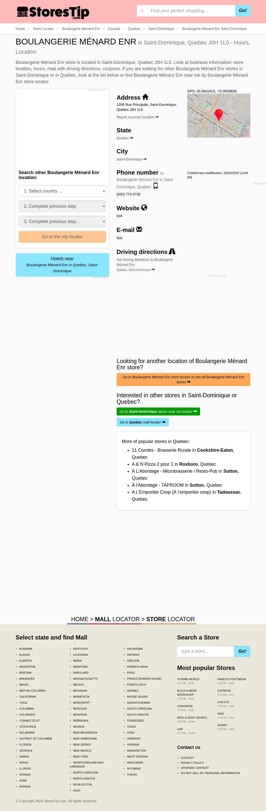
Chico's (226, 704)
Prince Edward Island (142, 678)
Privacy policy (190, 762)
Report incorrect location (138, 117)
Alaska (23, 654)
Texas (129, 726)
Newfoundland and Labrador (86, 764)
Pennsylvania (135, 666)
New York (78, 756)
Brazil (22, 684)
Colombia (25, 708)
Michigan (78, 690)
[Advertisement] (64, 128)
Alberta (24, 660)
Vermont (132, 738)
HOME (79, 619)
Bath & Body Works (192, 719)
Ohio (74, 790)
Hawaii (22, 756)
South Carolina (137, 708)
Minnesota (79, 696)
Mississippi (79, 702)
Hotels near (62, 264)
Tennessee (133, 720)
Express (226, 692)
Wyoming (132, 768)
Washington (134, 750)
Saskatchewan (136, 702)
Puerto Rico (134, 684)
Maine (75, 660)
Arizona (24, 672)
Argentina (25, 666)
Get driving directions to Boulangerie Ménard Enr (145, 265)
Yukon (130, 774)
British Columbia (31, 690)
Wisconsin (133, 762)
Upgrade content (193, 767)
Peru (129, 672)
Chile (22, 702)
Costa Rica (26, 726)
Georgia (24, 750)
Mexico (76, 684)
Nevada (76, 726)
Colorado (25, 714)
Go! (243, 10)
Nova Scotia (80, 784)
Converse (185, 708)
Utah (128, 732)
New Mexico (80, 750)
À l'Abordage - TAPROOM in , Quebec (177, 485)
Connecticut (28, 720)
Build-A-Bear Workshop (187, 694)
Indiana (23, 774)
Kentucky (78, 648)
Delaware (25, 732)
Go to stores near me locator (158, 411)
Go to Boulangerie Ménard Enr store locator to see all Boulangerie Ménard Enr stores (183, 379)
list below (109, 75)
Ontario (131, 654)
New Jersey (80, 744)
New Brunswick (83, 732)
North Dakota (82, 778)
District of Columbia (34, 738)
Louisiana (78, 654)
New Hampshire (83, 738)
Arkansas (25, 678)
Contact (185, 757)
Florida (23, 744)
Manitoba (78, 666)
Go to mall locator (143, 422)
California (26, 696)
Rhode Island (135, 696)
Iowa (21, 780)
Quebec (131, 690)
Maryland (79, 672)
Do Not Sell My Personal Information (208, 773)
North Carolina (83, 772)
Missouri (78, 708)
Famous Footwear (232, 681)
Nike (226, 715)
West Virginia (135, 756)
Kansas (23, 786)
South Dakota (136, 714)
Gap (186, 731)
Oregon (131, 660)
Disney (226, 727)
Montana (78, 714)
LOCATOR (117, 619)
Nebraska (78, 720)
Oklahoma (133, 648)
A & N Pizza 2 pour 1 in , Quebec (174, 464)
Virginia (131, 744)
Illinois (23, 768)
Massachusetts (83, 678)
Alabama (24, 648)
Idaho (22, 762)
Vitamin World (188, 681)
